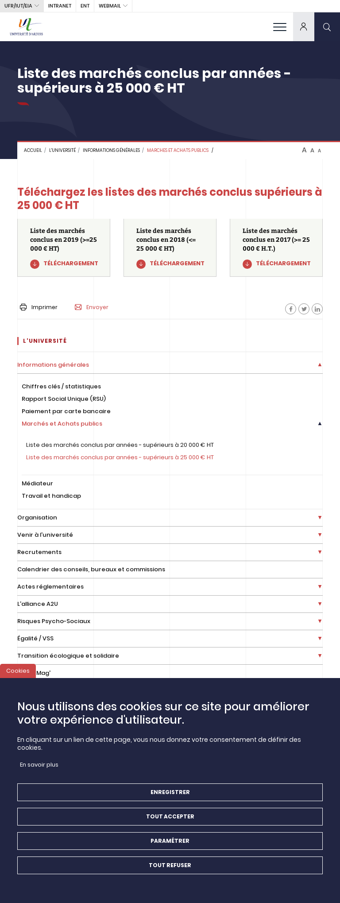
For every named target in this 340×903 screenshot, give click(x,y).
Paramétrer (170, 848)
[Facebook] (290, 308)
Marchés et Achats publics (62, 423)
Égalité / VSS (35, 638)
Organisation (37, 517)
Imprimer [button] (39, 307)
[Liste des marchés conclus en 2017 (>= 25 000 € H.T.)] (276, 248)
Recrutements (39, 552)
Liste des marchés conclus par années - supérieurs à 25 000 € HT (120, 457)
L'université (62, 150)
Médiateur (37, 483)
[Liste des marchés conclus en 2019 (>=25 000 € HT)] (63, 248)
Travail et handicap (51, 496)
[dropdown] (303, 26)
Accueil (33, 150)
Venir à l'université (45, 535)
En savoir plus (39, 772)
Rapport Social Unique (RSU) (64, 399)
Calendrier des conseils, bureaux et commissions (91, 569)
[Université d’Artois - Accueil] (26, 26)
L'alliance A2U (37, 604)
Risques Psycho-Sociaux (53, 621)
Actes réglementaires (50, 586)
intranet (59, 5)
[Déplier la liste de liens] (320, 365)
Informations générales (111, 150)
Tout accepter (170, 824)
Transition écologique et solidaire (68, 655)
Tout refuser (170, 872)
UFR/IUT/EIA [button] (18, 5)
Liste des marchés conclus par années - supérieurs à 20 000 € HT (120, 445)
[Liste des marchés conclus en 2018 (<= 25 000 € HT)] (170, 248)
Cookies (18, 678)
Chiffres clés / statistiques (61, 386)
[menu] (280, 26)
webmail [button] (110, 5)
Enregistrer (170, 799)
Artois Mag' (33, 673)
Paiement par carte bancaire (66, 411)
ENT (85, 5)
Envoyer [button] (91, 307)
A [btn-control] (304, 150)
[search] (327, 26)
